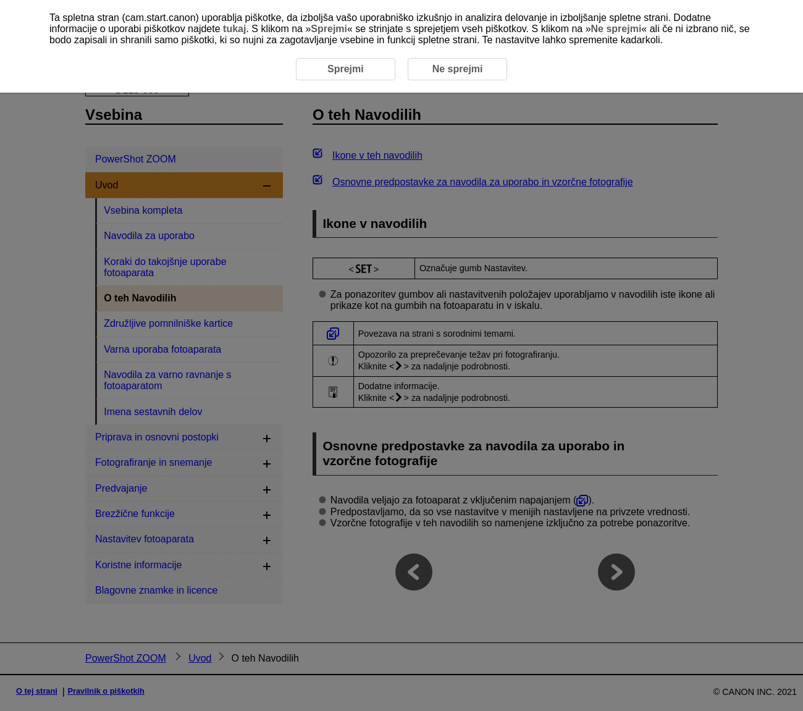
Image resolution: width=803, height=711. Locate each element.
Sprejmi (329, 28)
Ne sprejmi (616, 28)
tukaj (234, 28)
